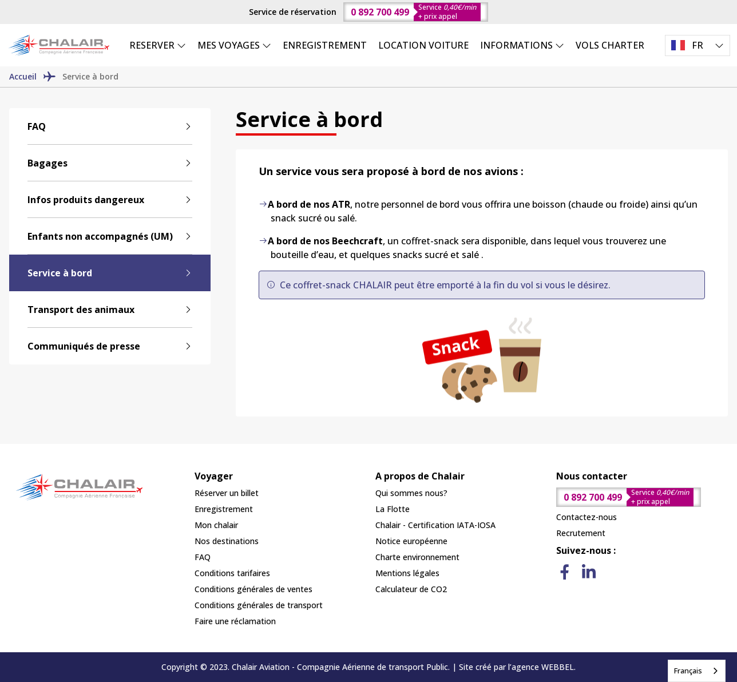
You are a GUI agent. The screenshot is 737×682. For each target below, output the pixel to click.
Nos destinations (227, 541)
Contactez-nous (586, 517)
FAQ (203, 557)
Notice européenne (411, 541)
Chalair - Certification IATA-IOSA (435, 525)
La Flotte (392, 508)
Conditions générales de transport (259, 605)
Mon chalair (216, 525)
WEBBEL (557, 666)
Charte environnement (417, 557)
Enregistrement (224, 508)
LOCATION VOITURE (423, 45)
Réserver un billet (227, 492)
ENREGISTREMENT (325, 45)
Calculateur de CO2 (411, 589)
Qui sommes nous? (411, 492)
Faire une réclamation (235, 621)
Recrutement (580, 533)
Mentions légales (407, 573)
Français (688, 670)
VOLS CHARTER (610, 45)
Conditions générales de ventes (253, 589)
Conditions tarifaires (232, 573)
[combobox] (697, 671)
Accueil (23, 76)
